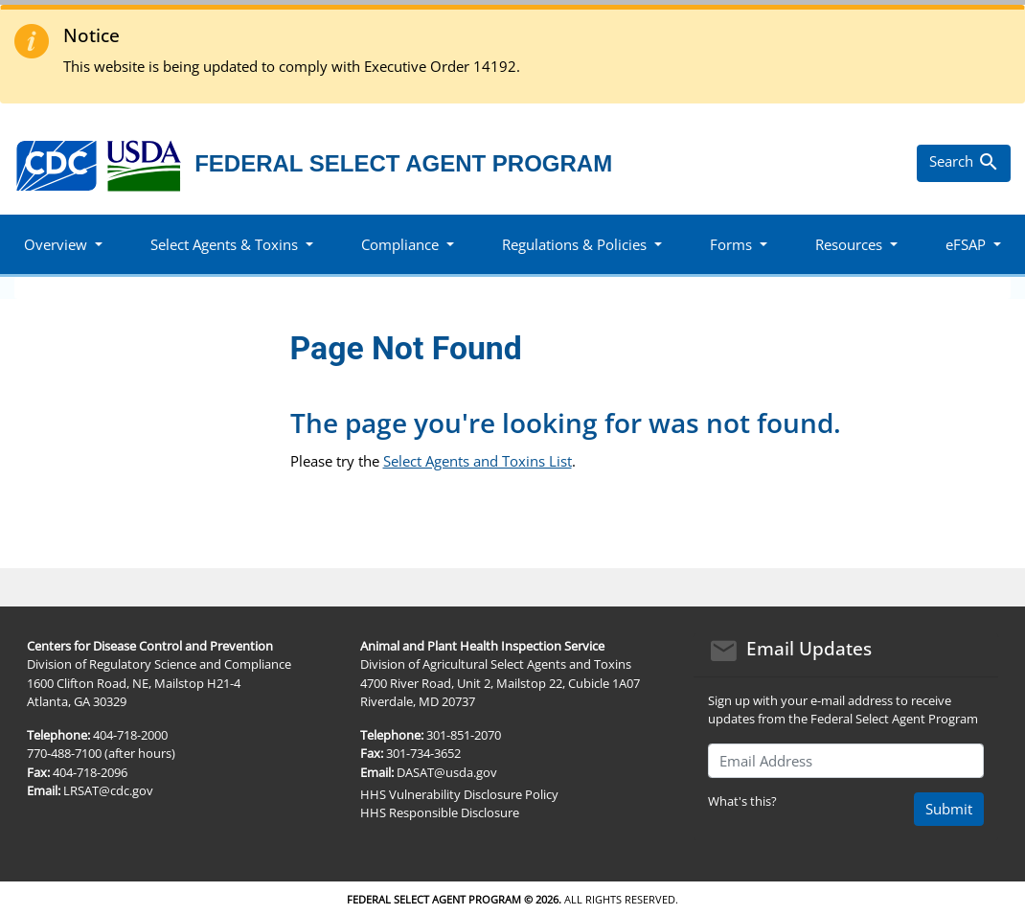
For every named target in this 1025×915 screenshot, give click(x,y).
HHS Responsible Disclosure (439, 812)
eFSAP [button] (965, 244)
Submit (948, 808)
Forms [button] (731, 244)
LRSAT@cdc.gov (108, 790)
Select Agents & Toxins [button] (224, 244)
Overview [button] (55, 244)
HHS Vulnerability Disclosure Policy (459, 794)
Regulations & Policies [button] (574, 244)
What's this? (742, 801)
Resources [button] (848, 244)
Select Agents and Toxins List (477, 460)
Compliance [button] (400, 244)
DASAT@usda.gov (447, 772)
